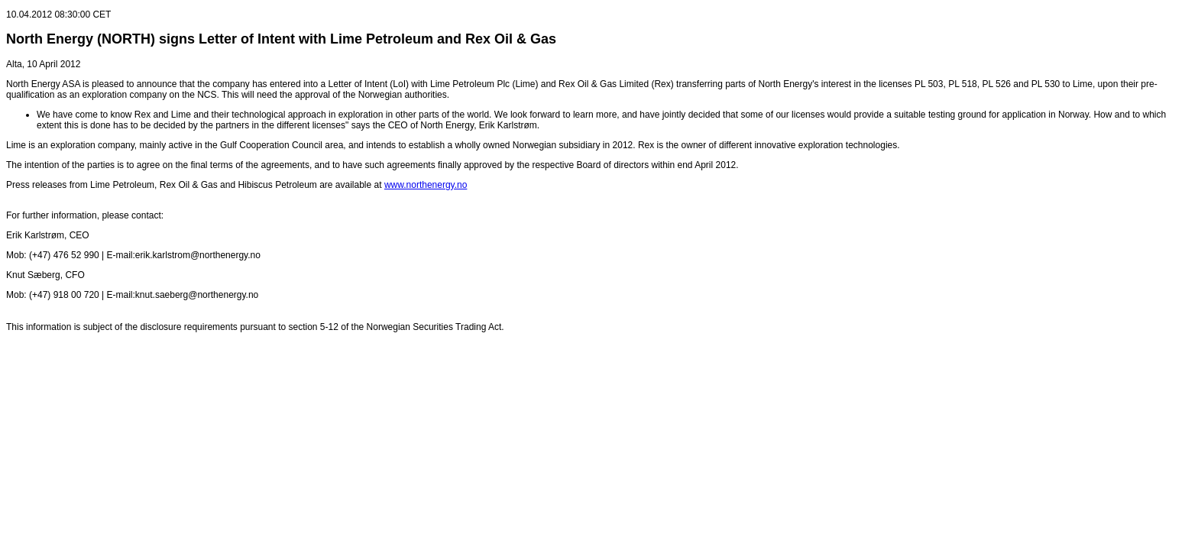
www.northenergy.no (426, 185)
